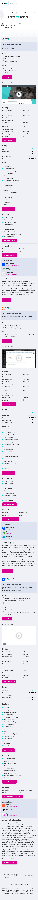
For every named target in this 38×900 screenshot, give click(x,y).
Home (13, 13)
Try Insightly (7, 570)
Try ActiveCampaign (9, 862)
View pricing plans (8, 140)
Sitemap (26, 884)
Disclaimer (20, 884)
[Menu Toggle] (34, 3)
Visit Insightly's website (10, 519)
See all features (8, 209)
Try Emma (6, 299)
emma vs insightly (21, 13)
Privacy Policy (13, 884)
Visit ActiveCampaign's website (12, 796)
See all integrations (9, 240)
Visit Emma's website (9, 255)
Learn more (6, 77)
